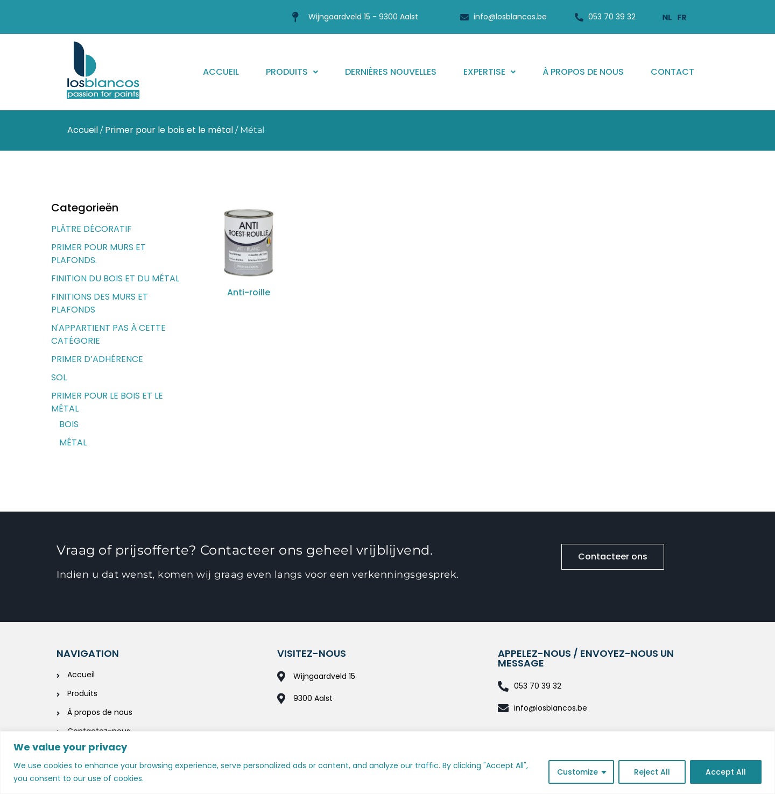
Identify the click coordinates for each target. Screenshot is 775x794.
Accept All (726, 772)
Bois (69, 424)
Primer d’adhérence (97, 359)
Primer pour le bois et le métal (169, 130)
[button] (292, 72)
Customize (577, 772)
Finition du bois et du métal (115, 278)
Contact (672, 72)
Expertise (489, 72)
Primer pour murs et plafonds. (98, 253)
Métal (73, 442)
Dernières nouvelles (390, 72)
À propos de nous (583, 72)
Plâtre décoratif (91, 229)
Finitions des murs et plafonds (99, 303)
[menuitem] (667, 17)
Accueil (221, 72)
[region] (387, 762)
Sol (59, 377)
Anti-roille (248, 292)
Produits (292, 72)
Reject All (652, 772)
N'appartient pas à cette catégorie (108, 334)
